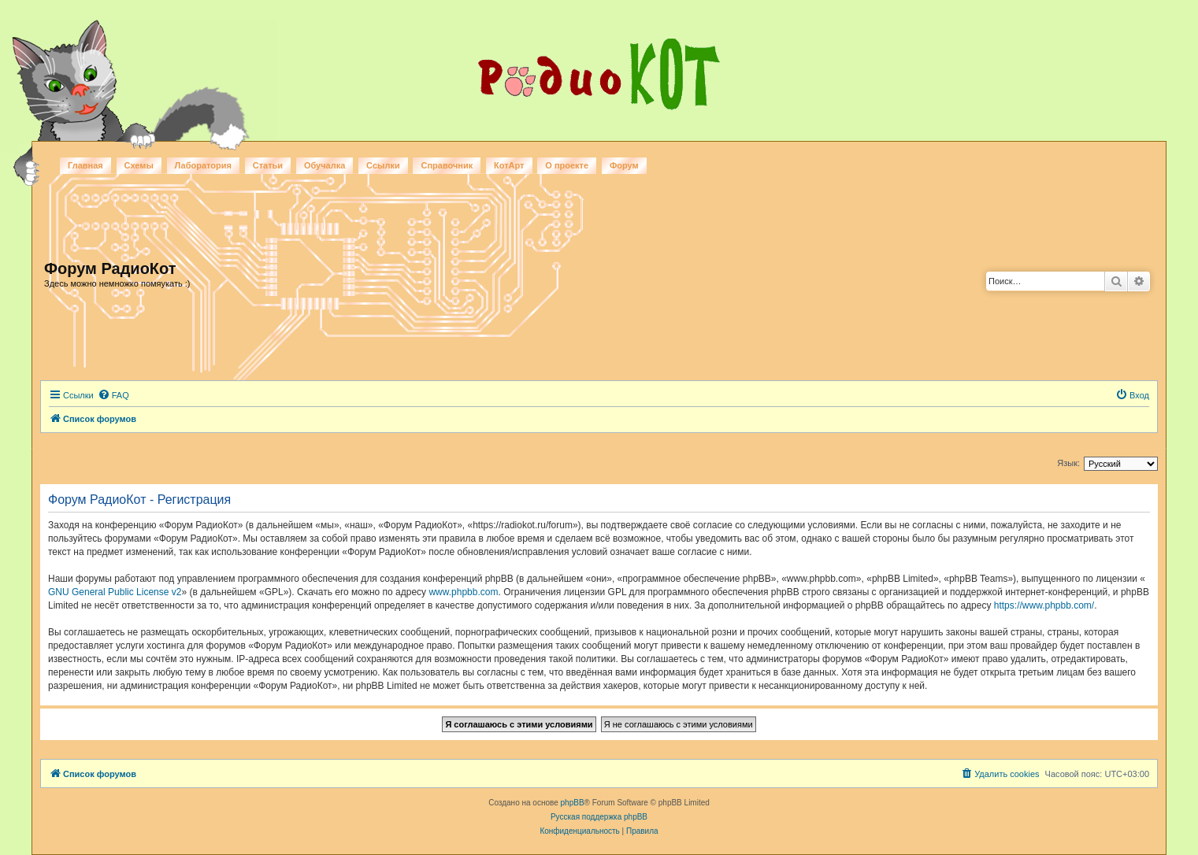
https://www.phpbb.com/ (1044, 605)
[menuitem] (113, 395)
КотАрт (509, 165)
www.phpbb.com (463, 592)
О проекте (566, 165)
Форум (624, 165)
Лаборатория (203, 165)
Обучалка (324, 165)
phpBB (572, 802)
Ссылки (383, 165)
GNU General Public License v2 (114, 592)
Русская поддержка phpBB (599, 816)
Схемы (139, 165)
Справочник (447, 165)
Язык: (1068, 463)
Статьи (268, 165)
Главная (85, 165)
